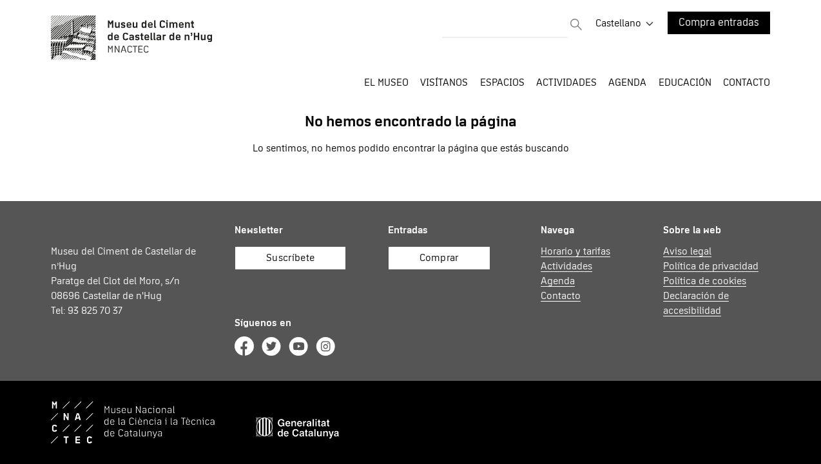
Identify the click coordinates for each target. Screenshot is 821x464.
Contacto (746, 82)
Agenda (627, 82)
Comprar (439, 258)
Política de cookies (704, 281)
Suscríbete (290, 258)
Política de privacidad (710, 266)
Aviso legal (687, 251)
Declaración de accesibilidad (696, 303)
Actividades (566, 266)
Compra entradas (719, 22)
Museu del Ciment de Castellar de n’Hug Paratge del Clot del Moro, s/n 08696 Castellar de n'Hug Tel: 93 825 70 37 (123, 281)
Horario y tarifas (575, 251)
